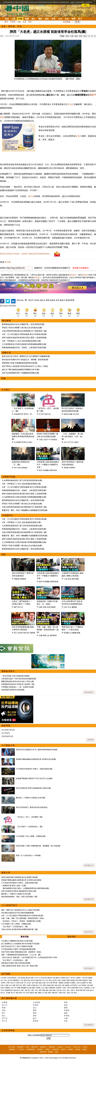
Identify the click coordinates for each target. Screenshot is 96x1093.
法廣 (78, 1012)
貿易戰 (63, 1007)
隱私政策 (52, 1077)
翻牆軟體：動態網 (46, 1082)
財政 (56, 1015)
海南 (40, 637)
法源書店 (40, 1079)
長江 (2, 1010)
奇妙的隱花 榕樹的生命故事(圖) (12, 720)
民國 (80, 1020)
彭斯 (76, 1010)
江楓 (66, 1048)
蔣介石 (3, 1022)
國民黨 (49, 1007)
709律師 (38, 1017)
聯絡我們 (20, 1077)
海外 (68, 1020)
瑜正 (35, 1048)
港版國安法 (16, 1010)
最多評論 (25, 966)
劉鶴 (90, 1010)
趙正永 (31, 216)
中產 (63, 1015)
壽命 (68, 1022)
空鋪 (44, 637)
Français (68, 1077)
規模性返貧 (53, 500)
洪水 (5, 1010)
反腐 (43, 1012)
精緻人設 (46, 665)
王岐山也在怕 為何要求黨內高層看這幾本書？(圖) (19, 959)
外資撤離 (46, 500)
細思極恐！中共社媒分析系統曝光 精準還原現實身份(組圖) (23, 466)
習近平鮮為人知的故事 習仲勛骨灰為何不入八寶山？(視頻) (25, 396)
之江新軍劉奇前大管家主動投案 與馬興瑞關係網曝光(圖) (24, 374)
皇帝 (27, 1022)
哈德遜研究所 (18, 444)
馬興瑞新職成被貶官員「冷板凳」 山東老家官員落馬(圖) (24, 377)
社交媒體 (30, 472)
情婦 (36, 1012)
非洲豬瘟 (7, 1017)
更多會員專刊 (89, 722)
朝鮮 (90, 1012)
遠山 (35, 1037)
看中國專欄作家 (9, 1028)
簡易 (66, 1032)
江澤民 (8, 1012)
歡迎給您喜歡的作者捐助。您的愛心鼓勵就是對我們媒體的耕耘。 (26, 284)
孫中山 (92, 1020)
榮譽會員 (72, 305)
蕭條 (77, 609)
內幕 (19, 22)
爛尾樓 (74, 637)
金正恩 (54, 1010)
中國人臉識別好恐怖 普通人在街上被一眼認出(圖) (19, 996)
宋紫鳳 (4, 1032)
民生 (64, 1020)
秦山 (4, 1045)
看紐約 (63, 1079)
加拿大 (3, 1015)
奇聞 (73, 19)
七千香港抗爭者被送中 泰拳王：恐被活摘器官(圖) (34, 799)
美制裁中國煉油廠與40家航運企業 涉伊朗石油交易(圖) (36, 789)
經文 (77, 444)
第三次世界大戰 (20, 663)
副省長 (78, 146)
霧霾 (18, 1017)
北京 (79, 1015)
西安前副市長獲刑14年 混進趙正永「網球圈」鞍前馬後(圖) (25, 389)
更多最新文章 (89, 929)
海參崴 (67, 1015)
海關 (43, 1020)
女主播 (21, 1020)
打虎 (47, 1012)
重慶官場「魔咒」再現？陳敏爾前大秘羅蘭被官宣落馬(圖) (25, 540)
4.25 (68, 472)
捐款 (27, 1077)
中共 (71, 472)
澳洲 (77, 1020)
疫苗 (28, 1010)
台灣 (71, 1015)
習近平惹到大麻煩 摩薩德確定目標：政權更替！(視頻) (21, 982)
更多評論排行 (89, 998)
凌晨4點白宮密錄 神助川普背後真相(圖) (15, 993)
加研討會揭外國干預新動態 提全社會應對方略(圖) (19, 907)
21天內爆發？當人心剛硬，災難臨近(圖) (31, 866)
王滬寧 (3, 1012)
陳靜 (35, 1040)
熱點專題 (5, 755)
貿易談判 (85, 1010)
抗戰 (87, 1020)
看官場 (11, 26)
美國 (27, 19)
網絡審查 (52, 1017)
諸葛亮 (32, 1022)
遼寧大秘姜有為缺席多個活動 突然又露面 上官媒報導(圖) (24, 367)
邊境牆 (72, 1010)
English (59, 1077)
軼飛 (4, 1037)
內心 (49, 444)
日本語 (85, 1077)
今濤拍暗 (36, 1032)
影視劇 (66, 663)
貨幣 (24, 1015)
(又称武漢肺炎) (12, 1007)
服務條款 (43, 1077)
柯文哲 (33, 1010)
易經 (36, 1022)
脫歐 (7, 1015)
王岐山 (41, 469)
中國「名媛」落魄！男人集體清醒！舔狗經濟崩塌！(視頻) (48, 659)
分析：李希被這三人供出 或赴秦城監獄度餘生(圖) (21, 371)
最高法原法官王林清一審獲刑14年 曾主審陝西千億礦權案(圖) (26, 386)
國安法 (58, 1007)
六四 (21, 1010)
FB (87, 1012)
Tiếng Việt (76, 1077)
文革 (72, 1022)
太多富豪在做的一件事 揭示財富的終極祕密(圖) (18, 708)
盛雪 (35, 1043)
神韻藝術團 (30, 1079)
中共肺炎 (3, 1007)
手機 (52, 1022)
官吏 (24, 22)
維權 (33, 1017)
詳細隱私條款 (41, 5)
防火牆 (29, 1017)
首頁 (7, 19)
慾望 (46, 444)
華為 (50, 1010)
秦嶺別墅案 (70, 330)
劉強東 (84, 1015)
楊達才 (62, 330)
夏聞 (66, 1037)
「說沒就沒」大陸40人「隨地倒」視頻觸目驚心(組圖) (21, 951)
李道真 (35, 1035)
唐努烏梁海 (75, 1017)
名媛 (40, 665)
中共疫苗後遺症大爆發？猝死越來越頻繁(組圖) (18, 979)
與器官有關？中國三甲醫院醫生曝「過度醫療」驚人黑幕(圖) (38, 876)
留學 (40, 1020)
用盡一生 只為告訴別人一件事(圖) (28, 885)
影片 (80, 19)
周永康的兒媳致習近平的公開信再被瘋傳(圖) (17, 943)
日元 (40, 1015)
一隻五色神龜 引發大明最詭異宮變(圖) (15, 706)
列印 (80, 36)
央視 (26, 1020)
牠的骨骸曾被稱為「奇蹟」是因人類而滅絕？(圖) (19, 926)
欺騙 (70, 444)
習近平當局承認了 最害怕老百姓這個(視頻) (31, 837)
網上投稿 (12, 1077)
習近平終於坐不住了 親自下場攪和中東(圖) (17, 976)
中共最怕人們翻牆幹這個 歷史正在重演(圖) (17, 971)
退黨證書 (56, 1079)
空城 (69, 609)
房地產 (48, 1015)
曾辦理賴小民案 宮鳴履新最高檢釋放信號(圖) (19, 393)
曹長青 (35, 1051)
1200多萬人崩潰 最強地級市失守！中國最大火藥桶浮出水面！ (48, 494)
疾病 (19, 497)
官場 (20, 19)
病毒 (31, 1007)
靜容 (35, 1045)
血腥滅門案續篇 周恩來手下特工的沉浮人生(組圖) (34, 808)
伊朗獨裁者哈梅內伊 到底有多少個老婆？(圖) (17, 714)
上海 (65, 609)
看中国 (18, 9)
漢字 (42, 444)
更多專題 (90, 770)
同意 (85, 5)
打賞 (71, 36)
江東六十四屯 (66, 1017)
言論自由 (16, 1020)
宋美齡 (8, 1022)
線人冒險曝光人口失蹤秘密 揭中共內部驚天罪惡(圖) (20, 973)
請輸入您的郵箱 (34, 1065)
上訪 (42, 1017)
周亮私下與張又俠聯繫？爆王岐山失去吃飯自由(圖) (22, 357)
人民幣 (28, 1015)
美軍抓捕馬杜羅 (7, 766)
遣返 (47, 1020)
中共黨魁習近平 (54, 469)
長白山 (81, 1017)
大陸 (13, 19)
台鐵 (53, 1007)
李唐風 (66, 1040)
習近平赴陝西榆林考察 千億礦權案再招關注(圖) (20, 403)
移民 (32, 1020)
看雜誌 (47, 1079)
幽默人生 (41, 1022)
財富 (59, 1015)
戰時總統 (33, 663)
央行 (10, 1015)
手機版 (62, 36)
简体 (67, 36)
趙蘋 (66, 1043)
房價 (91, 1015)
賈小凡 (4, 1035)
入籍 (57, 1020)
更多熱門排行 (89, 962)
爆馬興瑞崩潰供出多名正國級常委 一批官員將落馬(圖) (23, 354)
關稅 (68, 1010)
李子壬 (4, 1051)
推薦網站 (12, 1079)
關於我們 (34, 1077)
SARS (3, 1020)
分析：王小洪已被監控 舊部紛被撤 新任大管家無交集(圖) (24, 364)
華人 (29, 1020)
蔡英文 (75, 1015)
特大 (85, 36)
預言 (28, 663)
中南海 (12, 22)
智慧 (46, 1022)
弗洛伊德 (38, 1010)
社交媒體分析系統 (20, 472)
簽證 (50, 1020)
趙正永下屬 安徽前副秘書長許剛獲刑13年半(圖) (20, 399)
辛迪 (66, 1051)
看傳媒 (70, 1079)
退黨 (25, 1010)
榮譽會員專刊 (8, 701)
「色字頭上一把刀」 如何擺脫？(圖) (29, 847)
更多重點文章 (89, 895)
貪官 (33, 1012)
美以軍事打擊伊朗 (8, 760)
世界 (53, 19)
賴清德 (23, 1007)
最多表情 (71, 966)
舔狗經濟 (53, 665)
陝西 (2, 127)
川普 (18, 1007)
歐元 (37, 1015)
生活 (67, 19)
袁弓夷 (10, 1010)
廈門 (15, 637)
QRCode (20, 330)
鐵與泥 (66, 444)
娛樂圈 (73, 663)
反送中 (29, 1012)
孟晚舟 (64, 1010)
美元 (20, 1015)
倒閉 (73, 609)
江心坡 (92, 1017)
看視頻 (84, 1079)
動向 (6, 22)
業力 (15, 497)
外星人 (64, 1022)
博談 (40, 19)
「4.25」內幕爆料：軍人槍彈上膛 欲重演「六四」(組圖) (72, 466)
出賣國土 (78, 1007)
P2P (15, 1017)
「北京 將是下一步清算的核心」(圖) (29, 856)
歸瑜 (66, 1035)
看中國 (8, 292)
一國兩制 (60, 1012)
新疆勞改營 (8, 1020)
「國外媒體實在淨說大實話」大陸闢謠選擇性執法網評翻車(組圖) (25, 918)
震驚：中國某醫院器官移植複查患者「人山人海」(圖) (21, 984)
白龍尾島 (87, 1017)
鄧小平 (13, 1022)
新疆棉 (90, 1007)
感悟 (49, 1022)
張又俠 (72, 1007)
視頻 (3, 584)
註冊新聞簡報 (8, 1060)
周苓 (4, 1040)
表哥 (57, 330)
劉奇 (20, 1022)
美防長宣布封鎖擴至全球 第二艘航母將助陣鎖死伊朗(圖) (36, 779)
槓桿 (17, 1015)
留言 (76, 36)
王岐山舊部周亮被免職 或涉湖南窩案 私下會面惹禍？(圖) (24, 361)
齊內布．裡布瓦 (29, 444)
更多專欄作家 (89, 1055)
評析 (30, 22)
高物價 (52, 637)
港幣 (44, 1015)
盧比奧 (28, 1007)
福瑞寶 (77, 1079)
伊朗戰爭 (72, 497)
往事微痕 (67, 1012)
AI (70, 663)
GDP (65, 637)
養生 (75, 1022)
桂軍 (84, 1020)
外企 (69, 637)
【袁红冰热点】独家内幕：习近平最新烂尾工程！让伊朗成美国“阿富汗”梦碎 (29, 987)
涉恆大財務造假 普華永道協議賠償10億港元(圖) (33, 818)
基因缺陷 (24, 497)
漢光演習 (44, 1007)
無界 (56, 1082)
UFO (43, 1010)
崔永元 (12, 1012)
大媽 (88, 1015)
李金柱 (71, 114)
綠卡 (60, 1020)
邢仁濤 (4, 1048)
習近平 (31, 330)
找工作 (20, 637)
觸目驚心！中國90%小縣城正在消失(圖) (30, 827)
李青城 (66, 1045)
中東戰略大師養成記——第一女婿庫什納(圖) (17, 717)
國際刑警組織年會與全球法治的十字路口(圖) (17, 711)
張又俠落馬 (5, 763)
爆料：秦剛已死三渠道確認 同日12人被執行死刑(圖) (20, 940)
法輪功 (76, 472)
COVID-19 (37, 1007)
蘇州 (40, 500)
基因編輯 (23, 1017)
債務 (13, 1015)
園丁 (4, 1043)
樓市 (52, 1015)
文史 (60, 19)
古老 (74, 444)
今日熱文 (5, 420)
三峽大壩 (84, 1007)
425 (65, 472)
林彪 (17, 1022)
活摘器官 (59, 1017)
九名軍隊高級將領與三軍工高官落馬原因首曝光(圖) (22, 510)
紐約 (47, 19)
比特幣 (33, 1015)
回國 (54, 1020)
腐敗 (40, 1012)
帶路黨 (66, 497)
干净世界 (21, 1079)
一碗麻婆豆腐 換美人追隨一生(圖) (13, 915)
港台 (33, 19)
